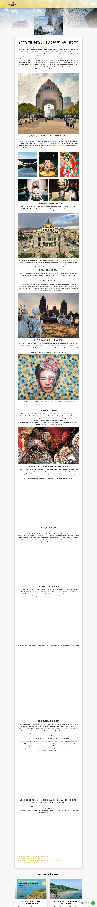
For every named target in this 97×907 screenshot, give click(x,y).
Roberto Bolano (22, 60)
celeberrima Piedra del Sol (57, 145)
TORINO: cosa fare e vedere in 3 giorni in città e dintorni (31, 858)
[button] (85, 4)
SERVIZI (50, 4)
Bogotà (75, 51)
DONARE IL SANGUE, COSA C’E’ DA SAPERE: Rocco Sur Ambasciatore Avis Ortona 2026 (39, 860)
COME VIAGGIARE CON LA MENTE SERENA (29, 862)
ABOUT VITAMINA (39, 4)
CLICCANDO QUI (54, 812)
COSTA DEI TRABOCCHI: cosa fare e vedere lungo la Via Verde (33, 856)
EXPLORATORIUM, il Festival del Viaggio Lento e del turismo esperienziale (35, 854)
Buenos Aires (69, 51)
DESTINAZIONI (59, 4)
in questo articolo (73, 418)
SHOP (69, 4)
